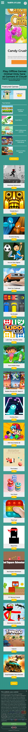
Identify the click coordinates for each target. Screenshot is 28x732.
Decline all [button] (14, 727)
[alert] (14, 711)
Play (19, 95)
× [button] (26, 691)
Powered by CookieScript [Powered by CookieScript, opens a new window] (14, 730)
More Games (23, 87)
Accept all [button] (14, 723)
